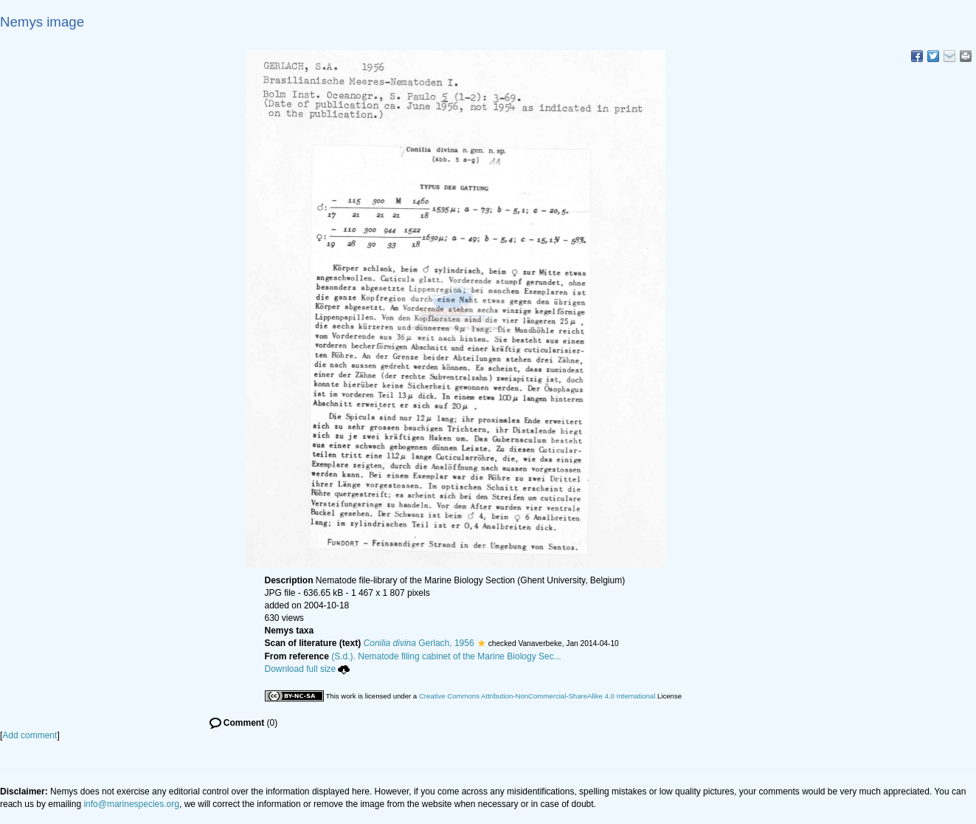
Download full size (307, 669)
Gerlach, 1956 (419, 643)
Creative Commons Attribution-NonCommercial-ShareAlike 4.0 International (537, 696)
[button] (481, 643)
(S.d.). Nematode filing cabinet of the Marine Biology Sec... (446, 656)
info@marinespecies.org (131, 804)
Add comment (29, 735)
